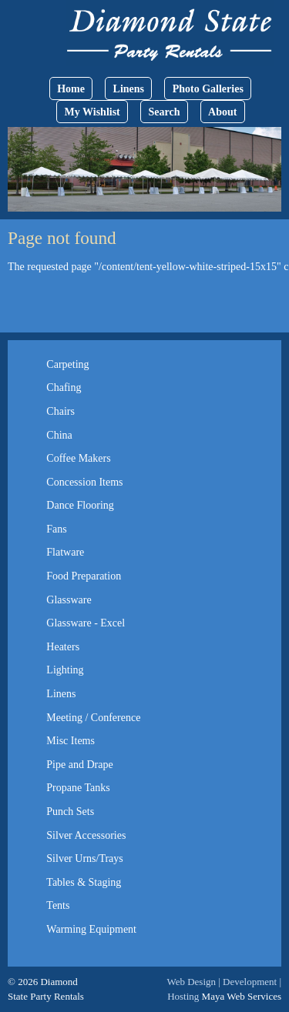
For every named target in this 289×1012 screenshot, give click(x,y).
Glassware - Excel (85, 623)
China (59, 435)
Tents (57, 905)
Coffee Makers (78, 458)
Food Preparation (83, 576)
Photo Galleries (208, 89)
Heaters (62, 647)
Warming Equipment (91, 929)
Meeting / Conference (93, 717)
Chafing (63, 387)
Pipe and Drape (79, 764)
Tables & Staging (83, 882)
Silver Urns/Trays (84, 858)
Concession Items (84, 482)
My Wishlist (92, 112)
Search (164, 112)
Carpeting (67, 364)
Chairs (60, 411)
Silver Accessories (86, 835)
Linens (128, 89)
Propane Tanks (77, 787)
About (222, 112)
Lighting (64, 670)
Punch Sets (70, 811)
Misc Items (70, 740)
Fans (56, 529)
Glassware (68, 600)
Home (71, 89)
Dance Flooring (79, 505)
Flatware (65, 552)
